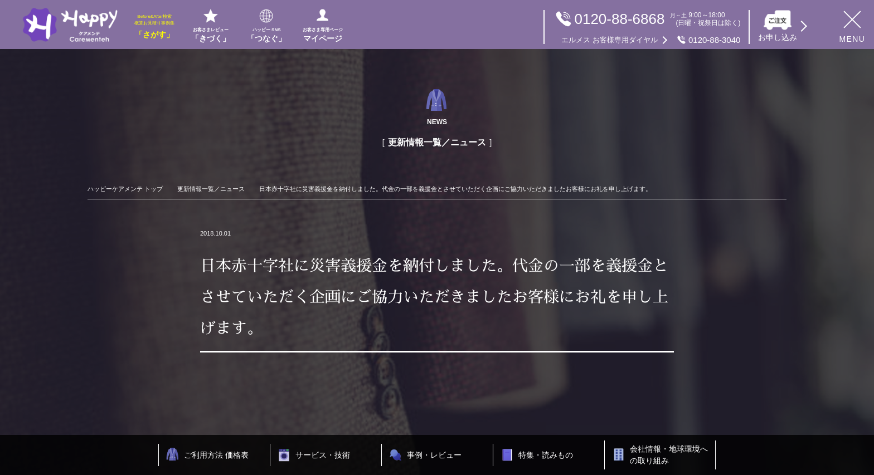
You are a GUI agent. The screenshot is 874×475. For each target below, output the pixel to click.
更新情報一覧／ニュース (211, 188)
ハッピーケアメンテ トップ (125, 188)
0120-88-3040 (650, 40)
